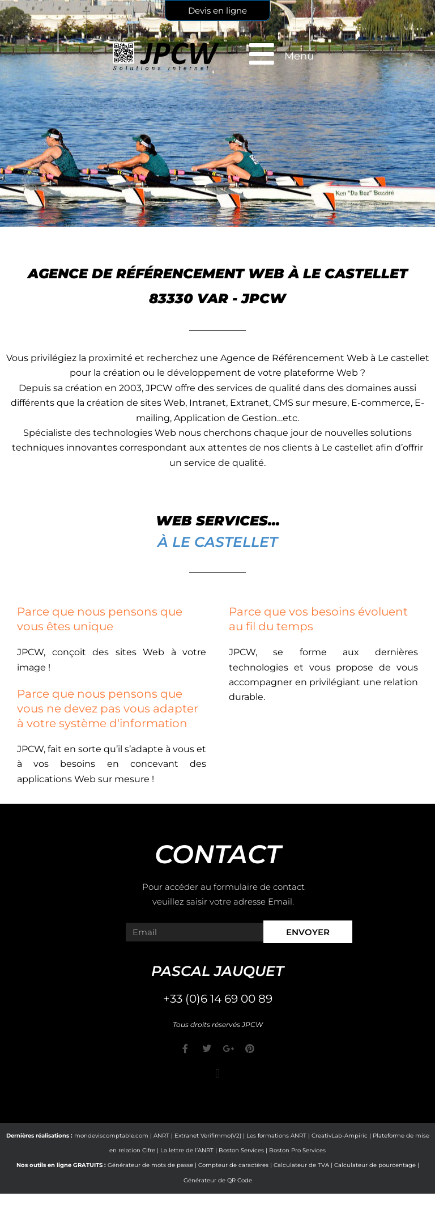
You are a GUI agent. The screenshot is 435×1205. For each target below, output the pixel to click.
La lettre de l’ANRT (187, 1150)
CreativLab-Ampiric (340, 1135)
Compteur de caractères (233, 1165)
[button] (217, 1073)
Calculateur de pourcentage (375, 1165)
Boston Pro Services (297, 1150)
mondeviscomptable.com (111, 1135)
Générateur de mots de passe (150, 1165)
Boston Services (241, 1150)
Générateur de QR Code (218, 1180)
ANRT (161, 1135)
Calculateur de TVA (301, 1165)
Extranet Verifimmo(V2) (207, 1135)
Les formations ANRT (276, 1135)
